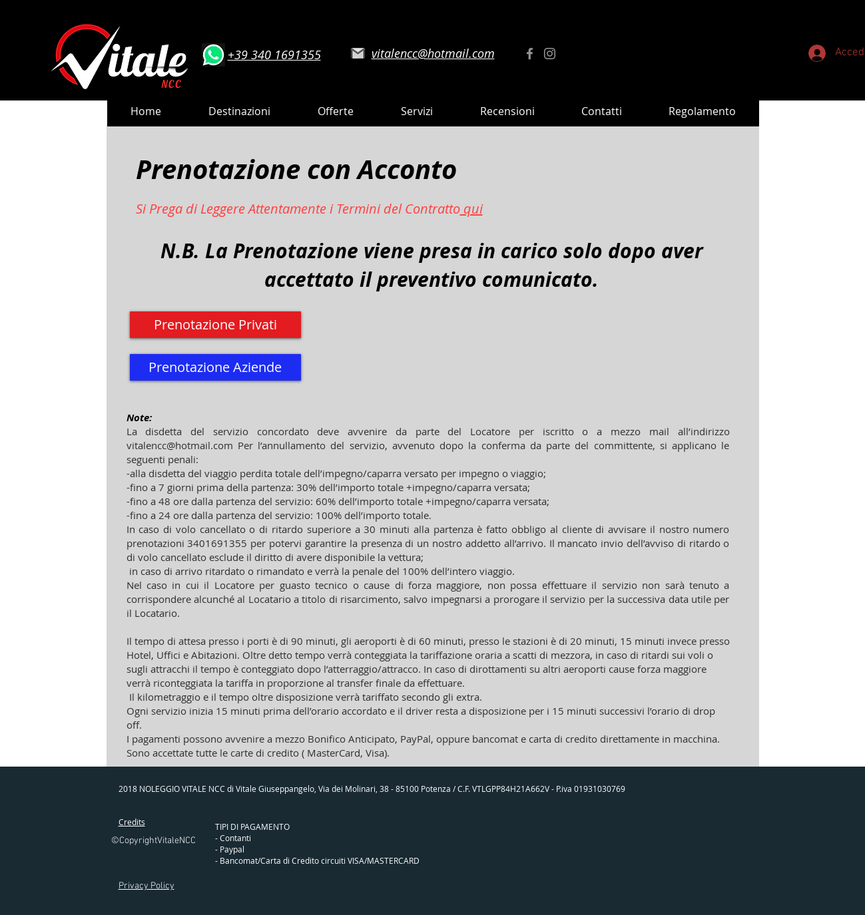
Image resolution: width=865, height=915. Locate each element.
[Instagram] (549, 53)
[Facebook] (529, 53)
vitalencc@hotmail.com (180, 445)
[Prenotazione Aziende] (215, 367)
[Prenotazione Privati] (215, 324)
